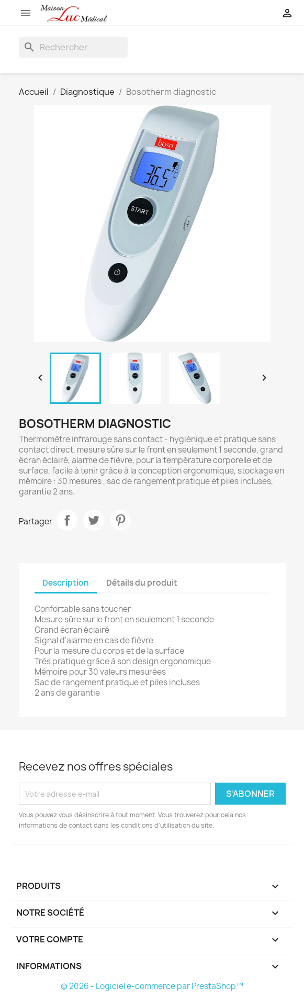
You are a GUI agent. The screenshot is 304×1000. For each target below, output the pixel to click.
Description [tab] (65, 582)
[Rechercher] (73, 47)
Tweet (93, 520)
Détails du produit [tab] (141, 582)
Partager (67, 520)
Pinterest (120, 520)
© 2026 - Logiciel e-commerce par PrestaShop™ (152, 986)
